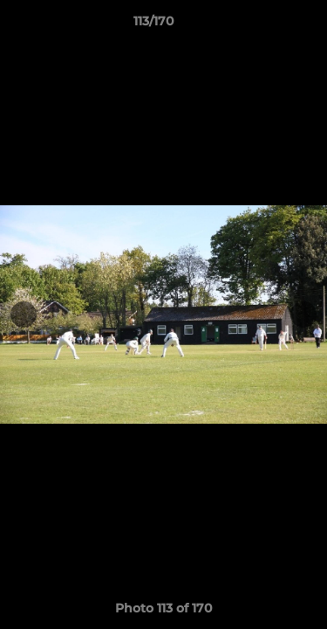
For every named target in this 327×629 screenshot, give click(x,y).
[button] (264, 25)
